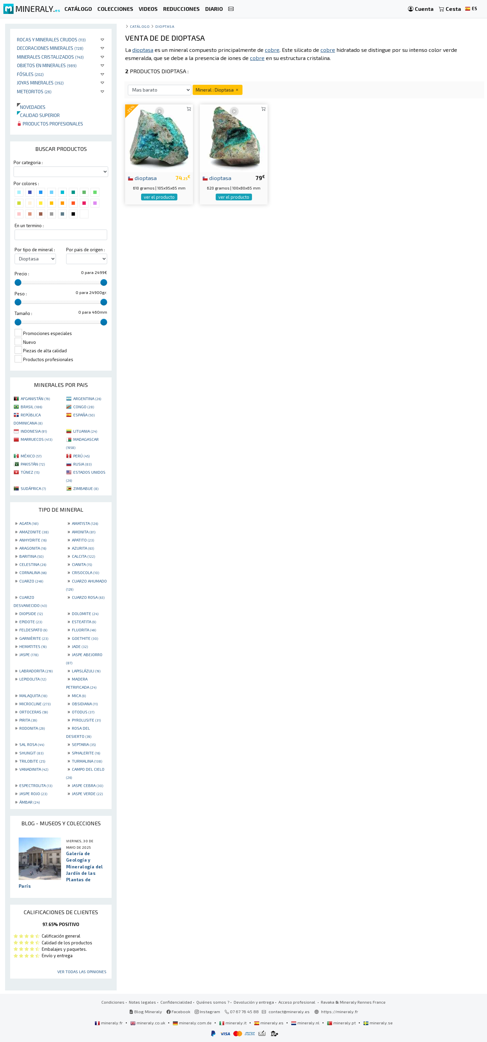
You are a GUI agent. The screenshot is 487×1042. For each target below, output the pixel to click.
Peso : (21, 293)
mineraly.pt (342, 1022)
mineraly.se (378, 1022)
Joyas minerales (40, 82)
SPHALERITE (86, 752)
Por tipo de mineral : (35, 249)
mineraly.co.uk (148, 1022)
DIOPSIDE (31, 613)
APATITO (83, 539)
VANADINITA (33, 769)
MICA (79, 695)
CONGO (83, 406)
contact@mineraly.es (289, 1011)
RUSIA (82, 463)
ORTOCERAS (33, 711)
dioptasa (142, 177)
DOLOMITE (85, 613)
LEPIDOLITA (32, 678)
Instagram (207, 1011)
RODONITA (32, 728)
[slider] (18, 282)
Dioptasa (164, 26)
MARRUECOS (36, 439)
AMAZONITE (33, 531)
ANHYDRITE (32, 539)
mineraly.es (269, 1022)
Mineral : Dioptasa (217, 90)
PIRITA (28, 719)
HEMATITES (32, 646)
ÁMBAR (29, 802)
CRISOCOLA (85, 572)
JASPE (28, 654)
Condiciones (112, 1002)
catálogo (140, 26)
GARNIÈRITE (33, 638)
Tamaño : (23, 313)
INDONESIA (34, 431)
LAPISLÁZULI (86, 670)
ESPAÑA (84, 414)
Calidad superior (38, 115)
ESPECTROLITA (35, 785)
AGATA (28, 523)
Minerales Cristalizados (50, 57)
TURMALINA (87, 761)
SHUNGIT (31, 752)
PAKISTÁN (33, 463)
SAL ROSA (31, 744)
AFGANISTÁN (35, 398)
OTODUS (83, 711)
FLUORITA (84, 629)
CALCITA (83, 556)
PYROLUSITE (86, 719)
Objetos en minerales (47, 65)
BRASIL (31, 406)
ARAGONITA (32, 548)
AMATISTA (85, 523)
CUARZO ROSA (88, 597)
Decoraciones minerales (50, 48)
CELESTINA (32, 564)
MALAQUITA (33, 695)
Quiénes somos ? (212, 1002)
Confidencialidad (176, 1002)
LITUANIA (85, 431)
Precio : (22, 273)
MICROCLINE (35, 703)
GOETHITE (85, 638)
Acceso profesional (297, 1002)
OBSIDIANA (85, 703)
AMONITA (83, 531)
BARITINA (31, 556)
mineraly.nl (305, 1022)
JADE (80, 646)
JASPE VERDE (87, 793)
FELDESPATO (33, 629)
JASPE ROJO (33, 793)
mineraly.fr (109, 1022)
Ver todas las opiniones (81, 971)
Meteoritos (34, 91)
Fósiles (30, 74)
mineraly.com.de (193, 1022)
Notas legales (142, 1002)
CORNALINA (32, 572)
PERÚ (81, 455)
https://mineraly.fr (339, 1011)
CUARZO (31, 580)
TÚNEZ (30, 472)
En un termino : (29, 225)
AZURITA (83, 548)
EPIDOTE (30, 621)
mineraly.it (233, 1022)
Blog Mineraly (145, 1011)
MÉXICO (31, 455)
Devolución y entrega (254, 1002)
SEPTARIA (84, 744)
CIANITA (82, 564)
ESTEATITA (84, 621)
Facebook (178, 1011)
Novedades (31, 107)
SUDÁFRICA (33, 488)
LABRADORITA (36, 670)
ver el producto (159, 197)
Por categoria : (28, 162)
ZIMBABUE (85, 488)
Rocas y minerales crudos (51, 39)
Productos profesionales (50, 123)
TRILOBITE (32, 761)
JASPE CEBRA (87, 785)
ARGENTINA (87, 398)
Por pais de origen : (85, 249)
